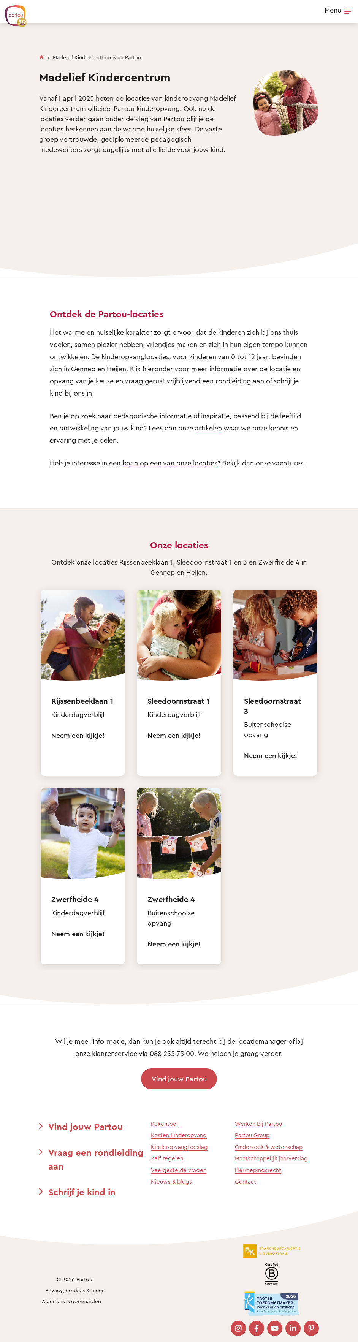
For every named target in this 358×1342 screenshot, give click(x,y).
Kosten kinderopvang (179, 1135)
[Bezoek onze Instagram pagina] (238, 1328)
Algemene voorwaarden (71, 1301)
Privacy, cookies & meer (74, 1290)
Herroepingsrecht (258, 1170)
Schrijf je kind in (82, 1192)
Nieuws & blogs (171, 1181)
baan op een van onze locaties (169, 463)
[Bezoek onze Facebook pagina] (256, 1328)
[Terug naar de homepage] (12, 12)
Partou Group (252, 1135)
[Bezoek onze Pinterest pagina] (311, 1328)
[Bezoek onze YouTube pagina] (274, 1328)
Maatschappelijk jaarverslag (271, 1158)
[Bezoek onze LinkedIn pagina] (293, 1328)
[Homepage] (41, 55)
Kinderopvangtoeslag (179, 1147)
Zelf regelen (167, 1158)
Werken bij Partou (258, 1123)
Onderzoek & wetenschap (269, 1147)
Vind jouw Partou (179, 1079)
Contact (245, 1181)
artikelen (208, 428)
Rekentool (164, 1123)
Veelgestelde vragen (178, 1170)
